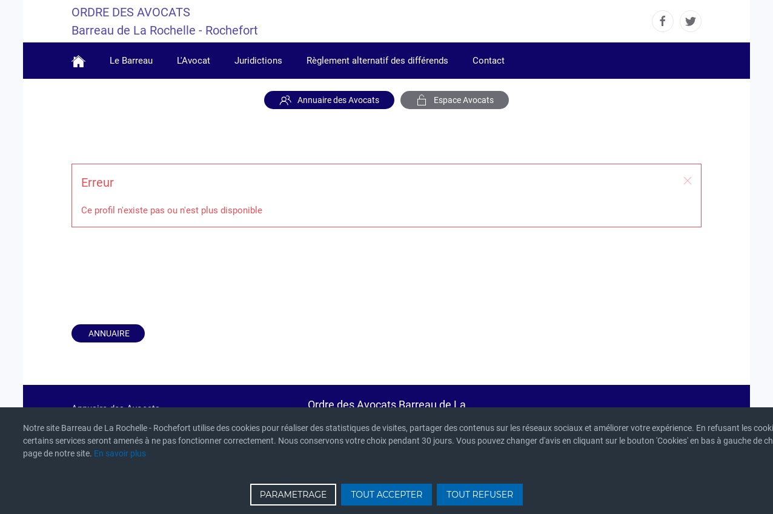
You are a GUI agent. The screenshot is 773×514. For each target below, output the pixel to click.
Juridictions (258, 60)
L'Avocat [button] (193, 60)
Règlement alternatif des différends (377, 60)
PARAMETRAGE (293, 494)
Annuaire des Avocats (329, 100)
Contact (489, 60)
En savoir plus (120, 453)
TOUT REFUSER (479, 494)
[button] (687, 180)
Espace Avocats (455, 100)
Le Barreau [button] (131, 60)
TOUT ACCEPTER (386, 494)
